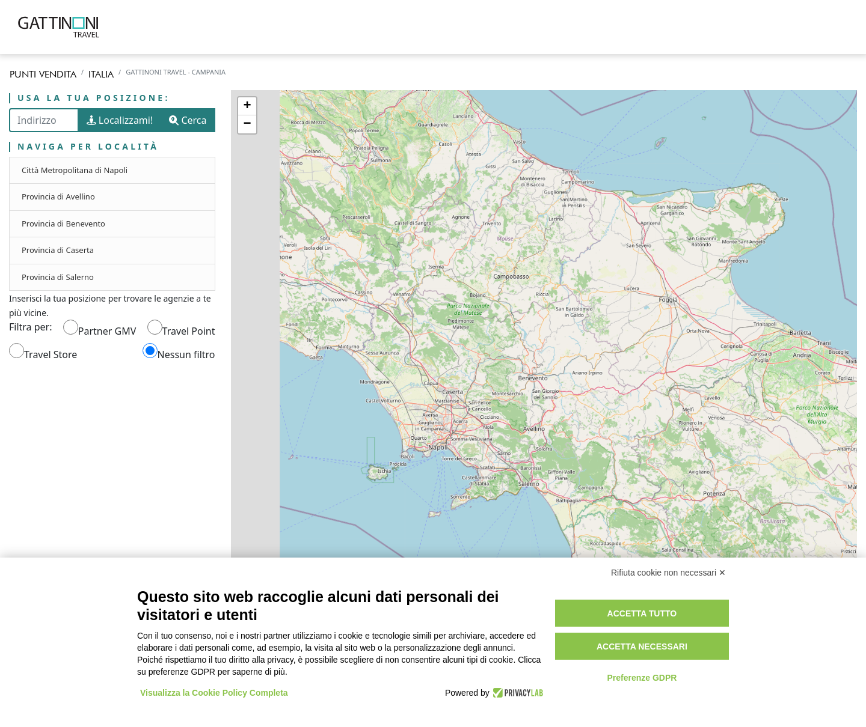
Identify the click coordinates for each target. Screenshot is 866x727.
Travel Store (50, 354)
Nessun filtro (186, 354)
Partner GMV (107, 331)
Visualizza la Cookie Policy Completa (214, 693)
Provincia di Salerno (58, 277)
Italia (101, 74)
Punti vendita (43, 74)
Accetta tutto (642, 613)
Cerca (187, 120)
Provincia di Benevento (63, 223)
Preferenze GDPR (642, 678)
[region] (544, 381)
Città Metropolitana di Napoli (74, 170)
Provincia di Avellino (58, 196)
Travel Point (188, 331)
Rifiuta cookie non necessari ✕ (668, 572)
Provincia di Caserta (58, 250)
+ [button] (247, 106)
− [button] (247, 124)
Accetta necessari (642, 646)
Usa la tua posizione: (93, 98)
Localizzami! (120, 120)
